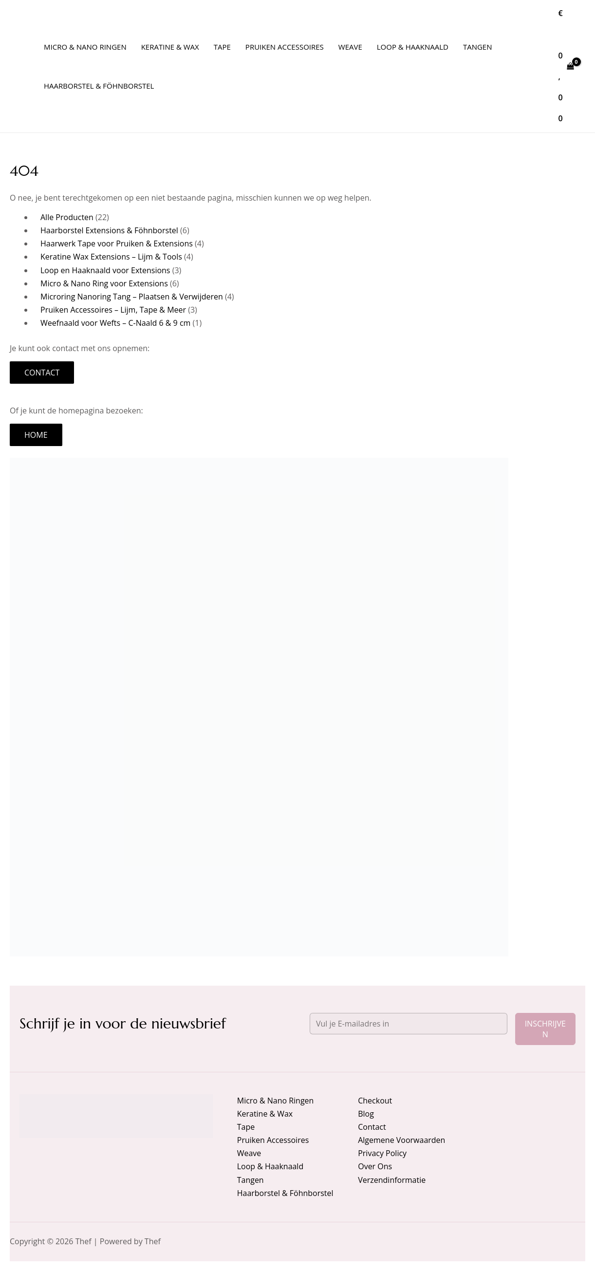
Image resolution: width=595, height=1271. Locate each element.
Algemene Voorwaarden (401, 1140)
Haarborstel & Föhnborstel (285, 1193)
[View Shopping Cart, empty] (566, 66)
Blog (366, 1113)
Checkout (375, 1100)
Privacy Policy (382, 1153)
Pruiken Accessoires (273, 1140)
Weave (249, 1153)
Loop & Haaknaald (270, 1166)
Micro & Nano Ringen (275, 1100)
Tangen (250, 1180)
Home (36, 435)
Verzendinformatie (392, 1180)
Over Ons (375, 1166)
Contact (41, 372)
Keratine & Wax (265, 1113)
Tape (246, 1126)
